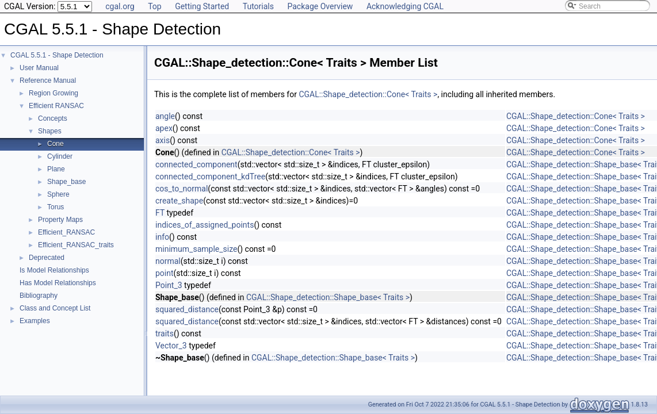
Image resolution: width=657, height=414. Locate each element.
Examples (35, 321)
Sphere (58, 194)
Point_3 (168, 285)
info (162, 236)
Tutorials (258, 6)
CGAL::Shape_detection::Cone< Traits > (368, 94)
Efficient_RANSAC (66, 232)
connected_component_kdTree (210, 176)
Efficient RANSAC (56, 106)
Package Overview (320, 6)
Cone (55, 144)
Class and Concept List (55, 308)
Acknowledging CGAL (405, 6)
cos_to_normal (181, 188)
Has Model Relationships (58, 283)
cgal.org (119, 6)
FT (160, 212)
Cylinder (59, 156)
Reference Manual (48, 80)
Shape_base (66, 182)
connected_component (196, 164)
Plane (56, 169)
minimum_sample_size (196, 249)
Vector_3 (171, 345)
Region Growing (53, 93)
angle (165, 116)
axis (162, 140)
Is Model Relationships (54, 270)
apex (164, 128)
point (164, 273)
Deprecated (46, 258)
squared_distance (187, 309)
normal (168, 261)
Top (155, 6)
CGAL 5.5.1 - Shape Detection (57, 55)
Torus (55, 207)
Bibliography (39, 296)
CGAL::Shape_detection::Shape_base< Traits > (328, 297)
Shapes (50, 131)
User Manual (39, 68)
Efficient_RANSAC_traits (76, 245)
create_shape (179, 200)
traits (164, 333)
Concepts (52, 118)
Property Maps (60, 220)
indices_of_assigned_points (204, 224)
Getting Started (202, 6)
